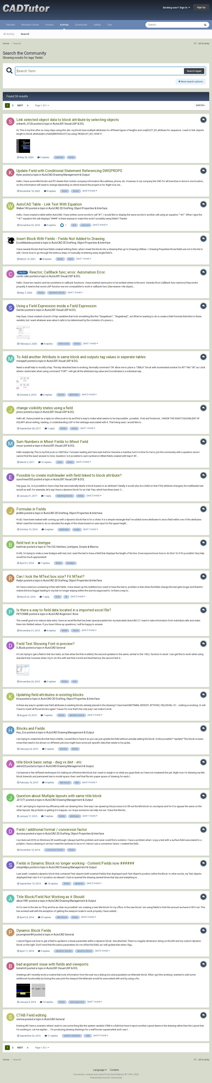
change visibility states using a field (44, 408)
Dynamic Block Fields (33, 930)
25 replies (44, 917)
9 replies (50, 191)
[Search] (163, 25)
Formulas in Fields (31, 509)
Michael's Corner (30, 24)
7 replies (44, 563)
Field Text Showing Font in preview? (45, 644)
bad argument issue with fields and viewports (52, 964)
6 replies (47, 343)
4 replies (48, 782)
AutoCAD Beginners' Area (63, 614)
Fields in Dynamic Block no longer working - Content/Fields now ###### (75, 863)
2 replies (46, 394)
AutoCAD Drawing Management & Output (66, 174)
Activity (64, 26)
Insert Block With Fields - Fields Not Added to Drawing (60, 238)
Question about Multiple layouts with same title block (59, 796)
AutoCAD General (55, 647)
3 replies (50, 225)
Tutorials (10, 24)
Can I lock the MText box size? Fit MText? (50, 576)
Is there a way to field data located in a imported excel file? (63, 610)
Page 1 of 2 (42, 105)
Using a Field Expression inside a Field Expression (56, 306)
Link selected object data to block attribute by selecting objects (67, 120)
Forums (49, 24)
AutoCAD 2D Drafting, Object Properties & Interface (77, 208)
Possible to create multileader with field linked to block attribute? (69, 475)
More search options (190, 81)
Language (100, 1069)
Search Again (194, 71)
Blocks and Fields (30, 728)
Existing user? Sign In (176, 7)
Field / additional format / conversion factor (51, 829)
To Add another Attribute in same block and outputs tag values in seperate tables (81, 357)
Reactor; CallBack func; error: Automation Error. (67, 272)
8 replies (45, 259)
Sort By (200, 105)
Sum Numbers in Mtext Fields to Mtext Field (52, 441)
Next (20, 105)
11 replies (51, 1035)
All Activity (8, 34)
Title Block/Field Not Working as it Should (50, 897)
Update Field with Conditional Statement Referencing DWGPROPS (69, 171)
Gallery (97, 24)
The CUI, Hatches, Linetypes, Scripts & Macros (72, 546)
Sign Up (201, 7)
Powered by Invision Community (106, 1077)
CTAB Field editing (31, 1015)
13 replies (51, 883)
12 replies (44, 462)
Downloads (81, 24)
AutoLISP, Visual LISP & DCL (68, 123)
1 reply (50, 428)
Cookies (114, 1069)
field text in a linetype (33, 543)
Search (25, 34)
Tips (109, 24)
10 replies (46, 1002)
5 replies (43, 157)
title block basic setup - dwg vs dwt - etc (49, 762)
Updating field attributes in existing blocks (49, 695)
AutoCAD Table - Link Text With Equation (49, 204)
